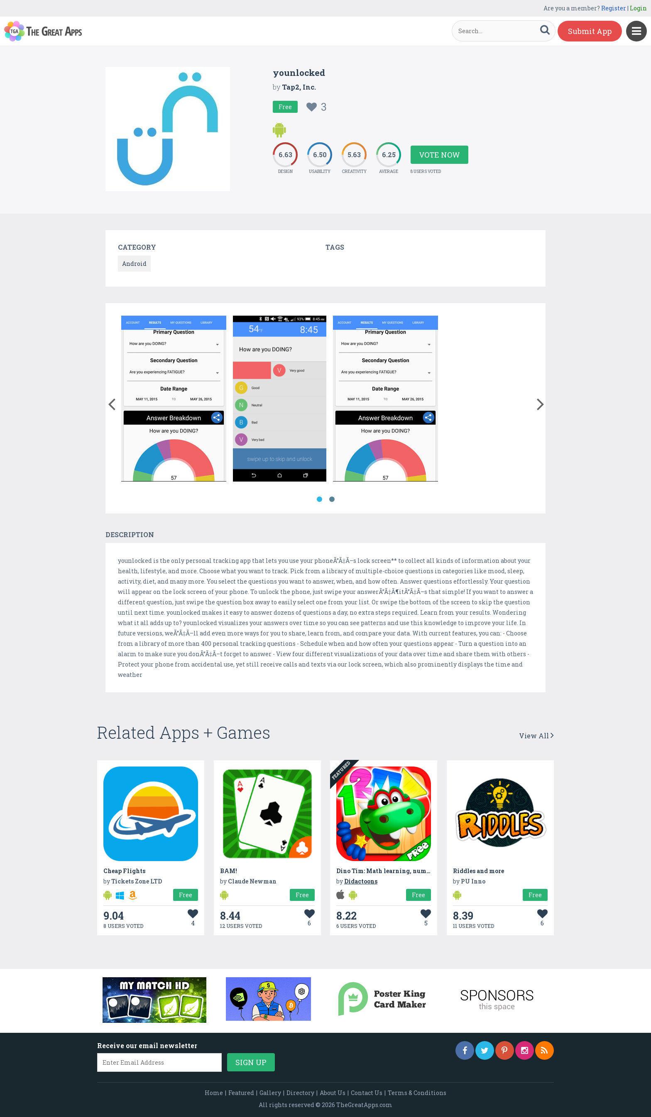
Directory (300, 1093)
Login (638, 8)
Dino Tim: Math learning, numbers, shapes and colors (414, 871)
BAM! (228, 871)
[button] (111, 402)
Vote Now (439, 155)
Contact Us (366, 1093)
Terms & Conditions (417, 1093)
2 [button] (332, 499)
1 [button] (319, 499)
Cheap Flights (124, 871)
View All (536, 735)
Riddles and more (478, 871)
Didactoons (360, 881)
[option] (174, 400)
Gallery (270, 1093)
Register (613, 8)
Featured (241, 1093)
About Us (332, 1093)
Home (214, 1093)
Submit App (590, 31)
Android (134, 264)
